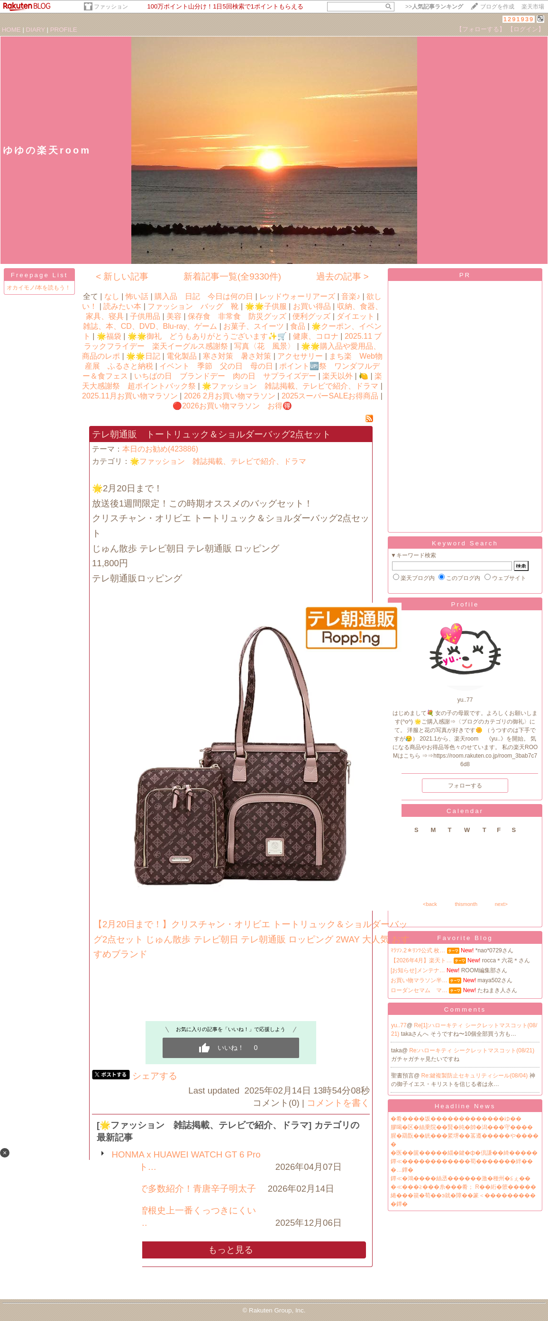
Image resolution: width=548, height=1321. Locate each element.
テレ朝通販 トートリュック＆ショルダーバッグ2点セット (211, 434)
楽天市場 (532, 6)
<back (430, 904)
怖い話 (137, 296)
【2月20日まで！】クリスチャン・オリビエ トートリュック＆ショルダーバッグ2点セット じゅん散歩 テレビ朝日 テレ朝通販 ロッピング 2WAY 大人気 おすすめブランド (251, 939)
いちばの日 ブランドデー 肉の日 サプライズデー (225, 376)
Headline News (465, 1106)
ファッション (111, 6)
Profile (465, 604)
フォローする (465, 785)
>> (434, 6)
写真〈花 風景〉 (264, 346)
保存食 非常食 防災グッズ (237, 316)
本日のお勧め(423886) (160, 449)
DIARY (35, 29)
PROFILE (63, 29)
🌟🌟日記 (143, 356)
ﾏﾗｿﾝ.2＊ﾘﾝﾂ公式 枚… (418, 950)
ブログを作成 (497, 6)
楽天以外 (337, 376)
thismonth (466, 904)
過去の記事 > (342, 276)
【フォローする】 (480, 29)
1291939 (518, 19)
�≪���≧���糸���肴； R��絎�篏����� (463, 1187)
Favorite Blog (465, 937)
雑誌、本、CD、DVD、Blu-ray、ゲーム (150, 326)
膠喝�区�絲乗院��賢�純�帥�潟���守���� (462, 1127)
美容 (174, 316)
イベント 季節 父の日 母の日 (216, 366)
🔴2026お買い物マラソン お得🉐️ (232, 406)
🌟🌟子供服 (266, 306)
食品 (297, 326)
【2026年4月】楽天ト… (421, 960)
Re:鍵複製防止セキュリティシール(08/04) (475, 1075)
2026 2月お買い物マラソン (229, 396)
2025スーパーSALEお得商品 (330, 396)
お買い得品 (312, 306)
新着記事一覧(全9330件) (232, 276)
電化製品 (181, 356)
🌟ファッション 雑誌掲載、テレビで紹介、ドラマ (290, 386)
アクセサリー (300, 356)
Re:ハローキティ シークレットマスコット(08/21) (471, 1050)
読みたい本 (122, 306)
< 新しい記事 (122, 276)
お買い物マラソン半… (419, 980)
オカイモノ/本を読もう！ (39, 287)
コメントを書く (338, 1103)
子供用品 (145, 316)
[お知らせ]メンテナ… (418, 970)
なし (111, 296)
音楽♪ (350, 296)
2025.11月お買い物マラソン (130, 396)
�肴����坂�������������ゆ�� (456, 1118)
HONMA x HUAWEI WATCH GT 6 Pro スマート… (191, 1160)
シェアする (154, 1076)
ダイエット (355, 316)
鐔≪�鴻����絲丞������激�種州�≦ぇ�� (460, 1178)
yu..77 (399, 1025)
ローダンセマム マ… (419, 990)
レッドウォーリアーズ (297, 296)
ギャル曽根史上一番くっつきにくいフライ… (184, 1216)
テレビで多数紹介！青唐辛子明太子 (184, 1189)
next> (501, 904)
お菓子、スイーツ (253, 326)
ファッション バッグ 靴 (192, 306)
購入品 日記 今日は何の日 (204, 296)
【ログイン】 (525, 29)
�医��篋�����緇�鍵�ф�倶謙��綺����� (464, 1152)
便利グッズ (311, 316)
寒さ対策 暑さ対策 (237, 356)
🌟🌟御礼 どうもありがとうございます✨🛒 (207, 336)
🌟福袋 (109, 336)
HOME (11, 29)
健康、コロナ (315, 336)
